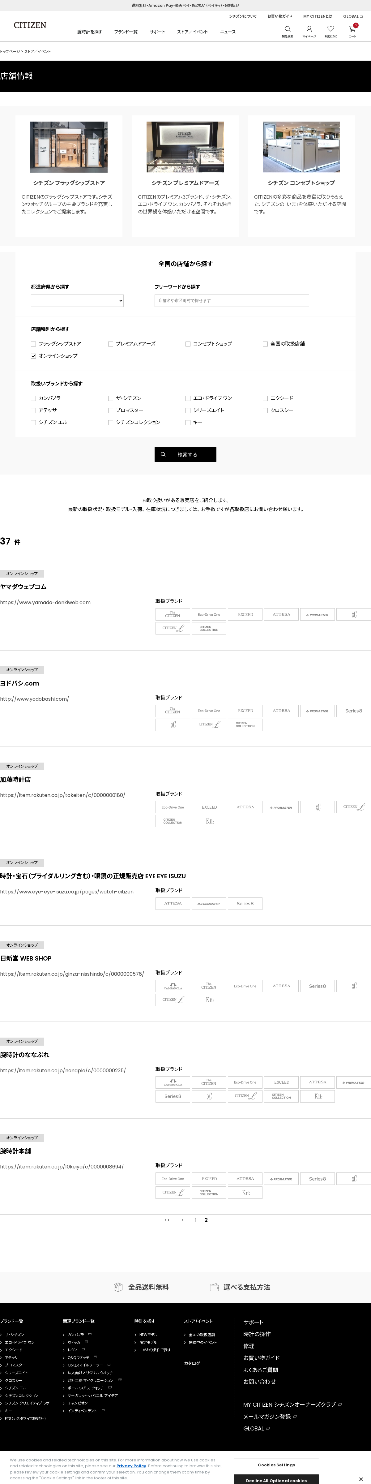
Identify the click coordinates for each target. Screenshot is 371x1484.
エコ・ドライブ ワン (212, 398)
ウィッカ (74, 1342)
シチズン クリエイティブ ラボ (27, 1403)
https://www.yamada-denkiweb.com (45, 602)
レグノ (72, 1350)
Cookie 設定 (109, 1476)
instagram (315, 1454)
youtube (360, 1454)
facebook (293, 1454)
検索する (188, 454)
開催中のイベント (203, 1342)
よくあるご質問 (260, 1370)
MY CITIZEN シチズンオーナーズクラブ (289, 1404)
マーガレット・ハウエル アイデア (93, 1395)
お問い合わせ (259, 1381)
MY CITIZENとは (317, 16)
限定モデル (148, 1342)
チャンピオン (78, 1403)
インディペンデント (82, 1411)
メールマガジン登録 (267, 1416)
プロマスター (129, 410)
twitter (337, 1454)
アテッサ (48, 410)
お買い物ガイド (279, 16)
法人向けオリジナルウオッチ (90, 1372)
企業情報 (7, 1476)
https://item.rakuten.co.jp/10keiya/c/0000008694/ (62, 1166)
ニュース (228, 32)
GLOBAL (351, 16)
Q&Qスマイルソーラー (85, 1365)
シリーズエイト (208, 410)
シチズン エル (53, 422)
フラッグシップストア (60, 343)
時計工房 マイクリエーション (90, 1380)
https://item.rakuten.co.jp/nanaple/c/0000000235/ (63, 1070)
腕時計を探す (90, 32)
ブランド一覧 (126, 32)
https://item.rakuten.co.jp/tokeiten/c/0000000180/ (63, 795)
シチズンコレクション (138, 422)
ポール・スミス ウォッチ (86, 1388)
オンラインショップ (58, 355)
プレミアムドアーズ (136, 343)
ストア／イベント (192, 32)
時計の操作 (257, 1334)
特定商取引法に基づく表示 (152, 1476)
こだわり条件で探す (155, 1350)
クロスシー (282, 410)
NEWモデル (148, 1334)
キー (198, 422)
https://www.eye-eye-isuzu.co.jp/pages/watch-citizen (67, 891)
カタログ (192, 1363)
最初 (167, 1220)
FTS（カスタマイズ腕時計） (25, 1418)
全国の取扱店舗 (288, 343)
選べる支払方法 (247, 1287)
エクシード (282, 398)
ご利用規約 (35, 1476)
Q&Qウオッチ (78, 1357)
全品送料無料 (148, 1287)
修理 (248, 1346)
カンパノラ (50, 398)
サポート (157, 32)
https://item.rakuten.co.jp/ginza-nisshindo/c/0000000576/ (72, 974)
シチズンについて (243, 16)
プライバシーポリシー (71, 1476)
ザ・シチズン (128, 398)
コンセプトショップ (212, 343)
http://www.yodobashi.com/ (34, 699)
